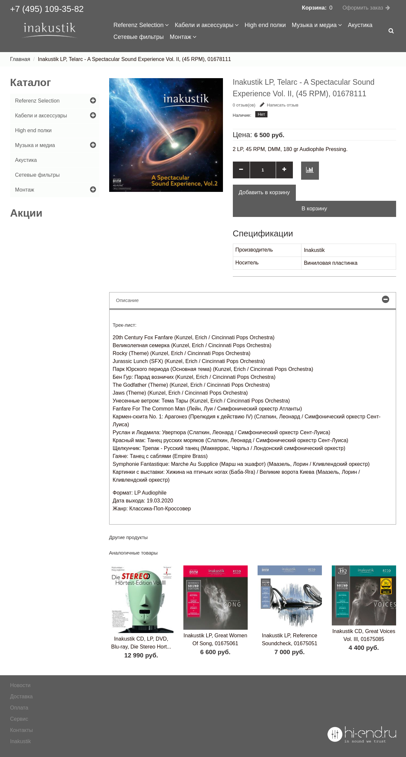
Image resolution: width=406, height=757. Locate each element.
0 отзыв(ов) (244, 105)
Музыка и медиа (317, 25)
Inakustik (20, 741)
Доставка (21, 696)
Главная (20, 59)
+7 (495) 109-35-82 (47, 9)
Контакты (21, 730)
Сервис (19, 719)
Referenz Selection (141, 25)
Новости (20, 685)
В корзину (314, 208)
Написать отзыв (279, 105)
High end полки (265, 25)
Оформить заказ (362, 8)
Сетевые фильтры (138, 37)
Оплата (19, 708)
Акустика (360, 25)
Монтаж (183, 37)
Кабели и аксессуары (207, 25)
